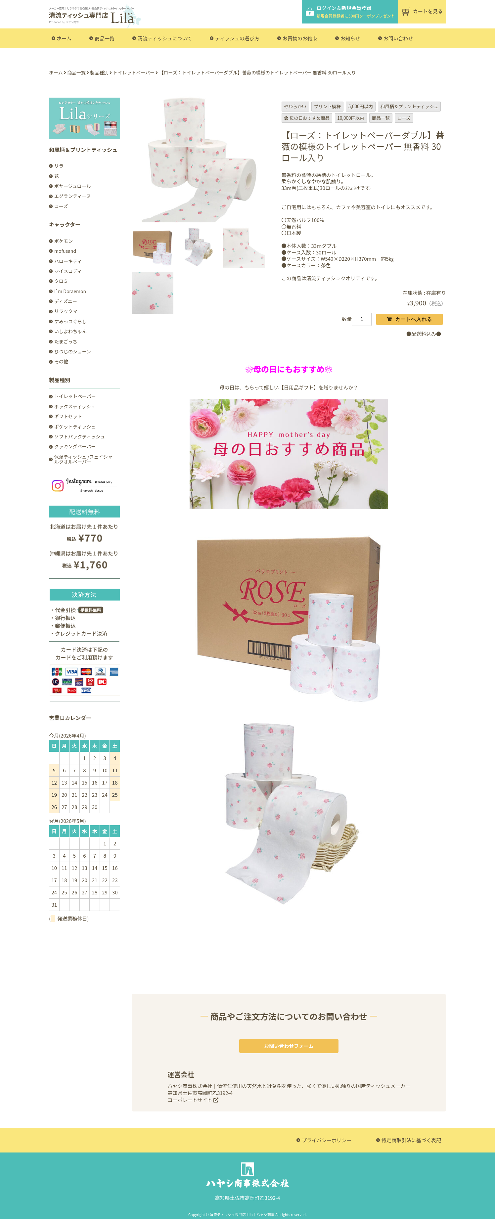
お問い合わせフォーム (289, 1045)
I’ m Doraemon (70, 291)
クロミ (61, 281)
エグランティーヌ (72, 196)
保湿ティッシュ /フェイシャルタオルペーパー (83, 459)
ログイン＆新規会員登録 (356, 11)
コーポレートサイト (192, 1099)
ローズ (61, 206)
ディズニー (65, 301)
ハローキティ (68, 261)
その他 (61, 361)
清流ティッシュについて (165, 38)
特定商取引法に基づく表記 (411, 1140)
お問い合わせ (398, 38)
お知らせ (350, 38)
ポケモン (63, 241)
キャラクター (64, 224)
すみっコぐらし (70, 321)
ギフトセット (68, 416)
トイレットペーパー (75, 396)
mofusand (65, 250)
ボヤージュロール (72, 186)
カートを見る (428, 11)
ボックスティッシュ (75, 406)
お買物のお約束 (300, 38)
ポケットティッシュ (75, 426)
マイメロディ (68, 271)
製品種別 (59, 380)
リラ (59, 165)
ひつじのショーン (72, 351)
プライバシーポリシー (326, 1140)
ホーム (64, 38)
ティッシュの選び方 (237, 38)
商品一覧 (104, 38)
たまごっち (65, 341)
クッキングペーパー (75, 446)
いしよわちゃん (70, 331)
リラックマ (65, 311)
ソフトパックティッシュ (79, 436)
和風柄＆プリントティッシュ (83, 150)
